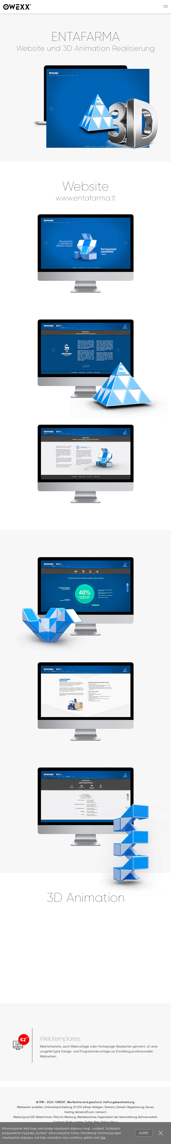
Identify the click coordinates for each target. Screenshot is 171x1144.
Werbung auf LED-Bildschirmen (32, 1117)
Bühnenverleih (147, 1117)
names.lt (100, 1112)
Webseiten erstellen (30, 1107)
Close (160, 1133)
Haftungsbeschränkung (118, 1102)
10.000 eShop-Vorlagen (88, 1107)
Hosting (69, 1112)
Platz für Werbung (65, 1117)
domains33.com (84, 1112)
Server (149, 1107)
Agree (144, 1133)
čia (103, 1137)
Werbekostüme (86, 1117)
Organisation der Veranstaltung (117, 1117)
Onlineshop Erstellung (58, 1107)
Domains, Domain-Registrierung (124, 1107)
